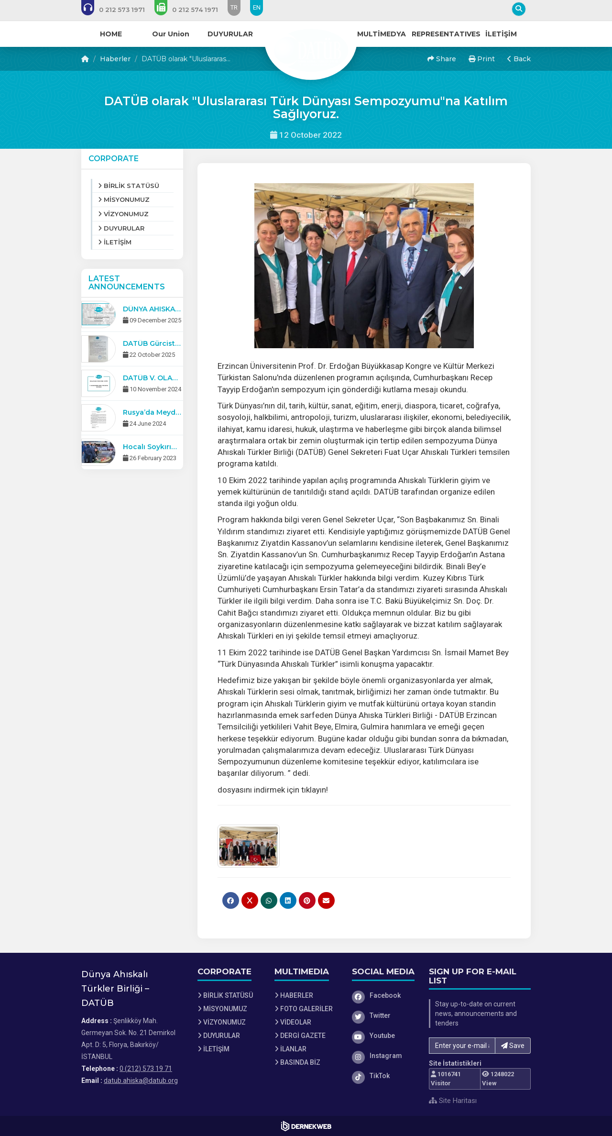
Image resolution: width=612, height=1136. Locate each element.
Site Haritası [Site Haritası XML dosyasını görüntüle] (453, 1100)
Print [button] (482, 59)
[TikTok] (383, 1076)
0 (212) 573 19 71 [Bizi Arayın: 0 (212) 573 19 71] (146, 1068)
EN (257, 7)
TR (234, 7)
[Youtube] (383, 1035)
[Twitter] (383, 1015)
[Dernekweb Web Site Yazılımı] (306, 1126)
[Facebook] (383, 995)
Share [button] (441, 59)
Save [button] (513, 1045)
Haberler (115, 59)
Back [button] (519, 59)
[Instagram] (383, 1055)
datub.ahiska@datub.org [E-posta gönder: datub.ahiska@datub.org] (141, 1080)
